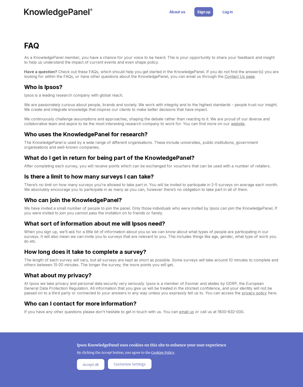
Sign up (203, 11)
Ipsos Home (58, 12)
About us (177, 11)
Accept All (90, 365)
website (238, 123)
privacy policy (254, 293)
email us (186, 311)
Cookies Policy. (163, 354)
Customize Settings (130, 365)
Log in (228, 11)
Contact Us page (240, 76)
